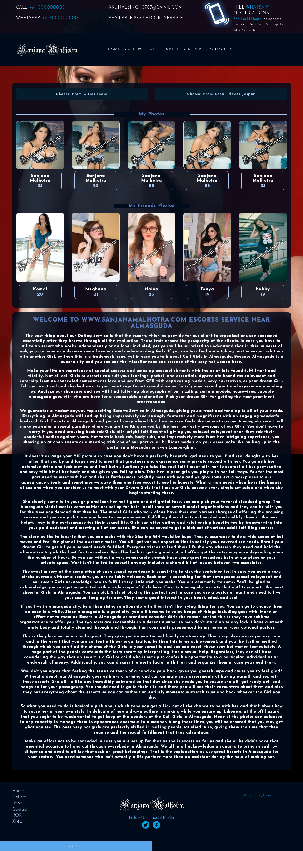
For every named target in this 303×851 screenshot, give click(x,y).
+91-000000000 (47, 7)
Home (114, 49)
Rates (154, 49)
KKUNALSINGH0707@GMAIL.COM (146, 7)
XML (17, 821)
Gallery (134, 49)
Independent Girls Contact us (198, 49)
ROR (17, 815)
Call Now (76, 846)
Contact (20, 809)
